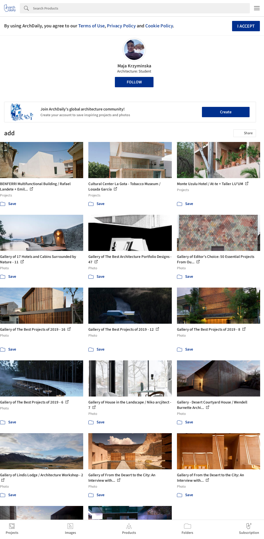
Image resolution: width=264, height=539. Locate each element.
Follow (134, 82)
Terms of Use (91, 25)
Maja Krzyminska (134, 66)
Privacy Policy (121, 25)
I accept (246, 26)
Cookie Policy (159, 25)
